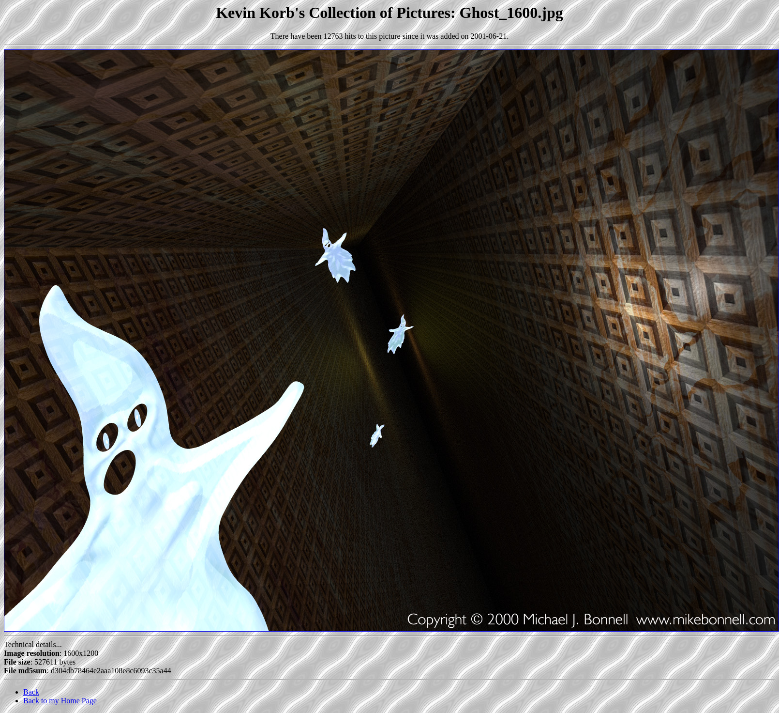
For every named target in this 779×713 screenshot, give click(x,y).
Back (31, 692)
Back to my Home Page (60, 701)
